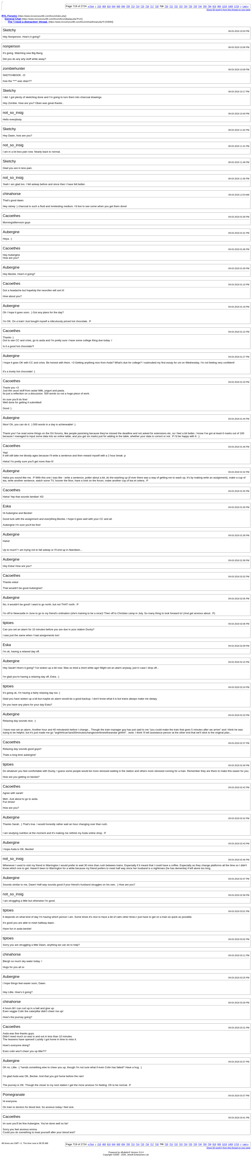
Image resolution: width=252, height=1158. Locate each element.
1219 (224, 6)
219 (99, 6)
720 (166, 6)
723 (181, 6)
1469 (230, 6)
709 (128, 6)
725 (190, 6)
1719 (236, 6)
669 (118, 6)
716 (147, 6)
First (91, 6)
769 (205, 6)
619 (109, 6)
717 (152, 6)
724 (185, 6)
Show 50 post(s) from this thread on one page (228, 9)
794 (209, 6)
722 (176, 6)
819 (214, 6)
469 (104, 6)
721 (171, 6)
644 (113, 6)
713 (132, 6)
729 (195, 6)
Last (245, 6)
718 (156, 6)
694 (123, 6)
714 (137, 6)
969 (219, 6)
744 (200, 6)
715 (142, 6)
